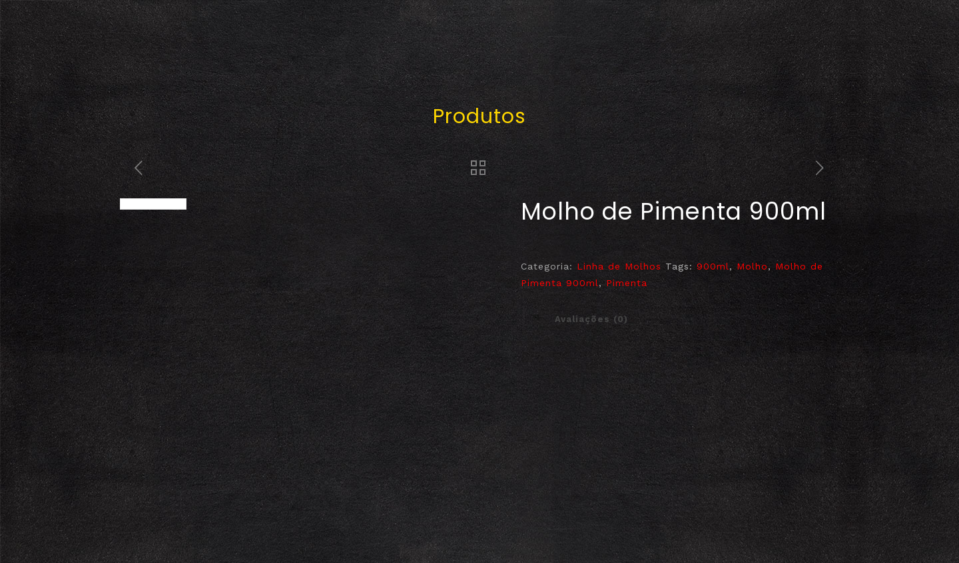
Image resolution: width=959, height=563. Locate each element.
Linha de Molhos (619, 266)
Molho (752, 266)
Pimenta (626, 283)
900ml (713, 266)
